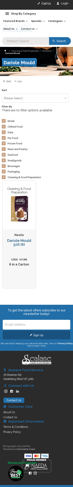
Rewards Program (22, 463)
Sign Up (38, 335)
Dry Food (13, 138)
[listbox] (35, 98)
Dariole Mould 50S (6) (19, 243)
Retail (11, 121)
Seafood (13, 155)
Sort (4, 90)
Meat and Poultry (18, 149)
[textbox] (25, 41)
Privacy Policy (65, 343)
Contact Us (13, 400)
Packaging (14, 171)
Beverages (14, 166)
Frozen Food (15, 143)
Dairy (10, 132)
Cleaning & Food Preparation (24, 177)
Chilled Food (15, 126)
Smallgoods (15, 160)
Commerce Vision (26, 449)
